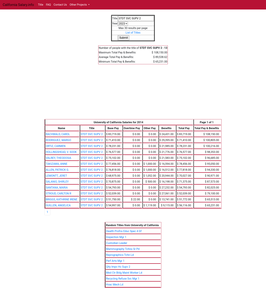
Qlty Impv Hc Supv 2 (118, 266)
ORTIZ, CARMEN (55, 146)
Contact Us (60, 4)
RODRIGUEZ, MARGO (58, 140)
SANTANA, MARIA (57, 187)
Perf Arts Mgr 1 (115, 260)
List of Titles (133, 32)
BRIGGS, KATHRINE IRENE (61, 199)
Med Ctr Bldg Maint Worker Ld (124, 272)
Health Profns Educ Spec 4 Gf (123, 231)
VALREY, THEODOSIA (58, 158)
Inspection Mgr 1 (116, 237)
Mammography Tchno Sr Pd (122, 249)
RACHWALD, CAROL (58, 134)
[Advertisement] (133, 93)
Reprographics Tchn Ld (120, 254)
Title (40, 4)
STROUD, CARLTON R (58, 193)
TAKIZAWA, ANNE (56, 163)
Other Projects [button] (79, 4)
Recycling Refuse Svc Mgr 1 (122, 278)
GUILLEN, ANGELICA (58, 205)
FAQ (48, 4)
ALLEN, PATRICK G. (57, 169)
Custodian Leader (116, 243)
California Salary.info (18, 5)
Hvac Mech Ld (114, 284)
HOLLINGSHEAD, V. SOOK (61, 152)
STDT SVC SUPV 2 (92, 134)
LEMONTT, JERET (56, 175)
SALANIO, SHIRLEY (57, 181)
